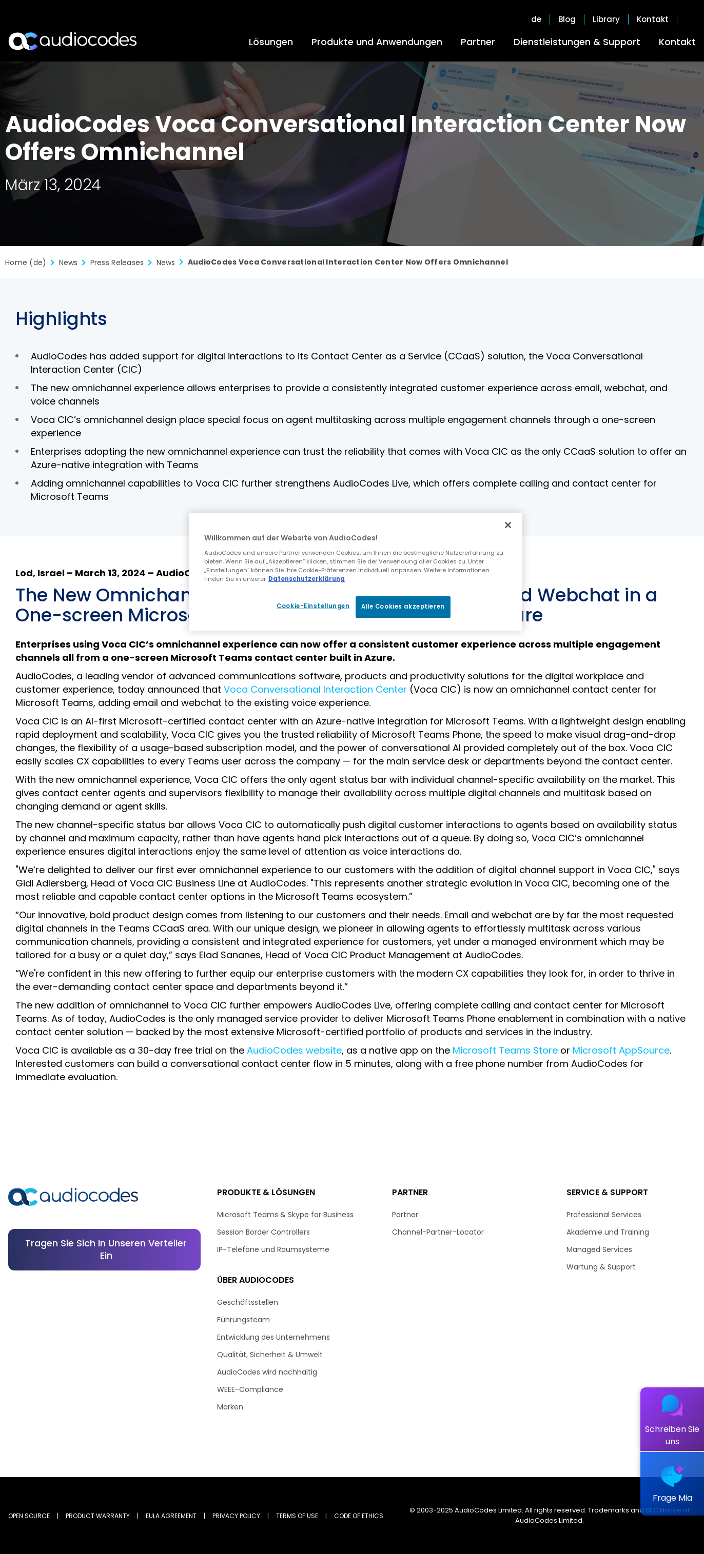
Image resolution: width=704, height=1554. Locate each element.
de (536, 19)
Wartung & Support (601, 1267)
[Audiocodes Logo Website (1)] (73, 41)
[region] (355, 572)
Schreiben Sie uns (672, 1435)
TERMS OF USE (297, 1515)
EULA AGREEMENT (171, 1515)
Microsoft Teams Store (505, 1050)
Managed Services (599, 1249)
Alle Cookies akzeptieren (403, 606)
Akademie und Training (607, 1232)
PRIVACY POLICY (236, 1515)
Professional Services (603, 1214)
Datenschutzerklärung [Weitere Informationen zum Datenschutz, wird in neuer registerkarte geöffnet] (306, 579)
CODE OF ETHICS (358, 1515)
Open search (691, 19)
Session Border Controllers (263, 1232)
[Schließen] (508, 525)
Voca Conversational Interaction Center (315, 689)
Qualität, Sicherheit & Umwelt (270, 1354)
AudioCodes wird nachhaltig (267, 1372)
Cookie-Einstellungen (313, 606)
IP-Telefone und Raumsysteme (273, 1249)
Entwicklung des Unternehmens (273, 1337)
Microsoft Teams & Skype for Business (285, 1214)
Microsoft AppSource (621, 1050)
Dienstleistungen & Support (577, 41)
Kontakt (677, 41)
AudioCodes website (294, 1050)
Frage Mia (672, 1498)
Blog (567, 19)
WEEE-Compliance (250, 1389)
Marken (230, 1407)
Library (606, 19)
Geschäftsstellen (247, 1302)
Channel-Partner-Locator (438, 1232)
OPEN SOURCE (29, 1515)
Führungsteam (243, 1320)
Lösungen (271, 41)
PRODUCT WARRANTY (98, 1515)
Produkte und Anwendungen (376, 41)
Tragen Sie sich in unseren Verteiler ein (106, 1249)
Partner (478, 41)
